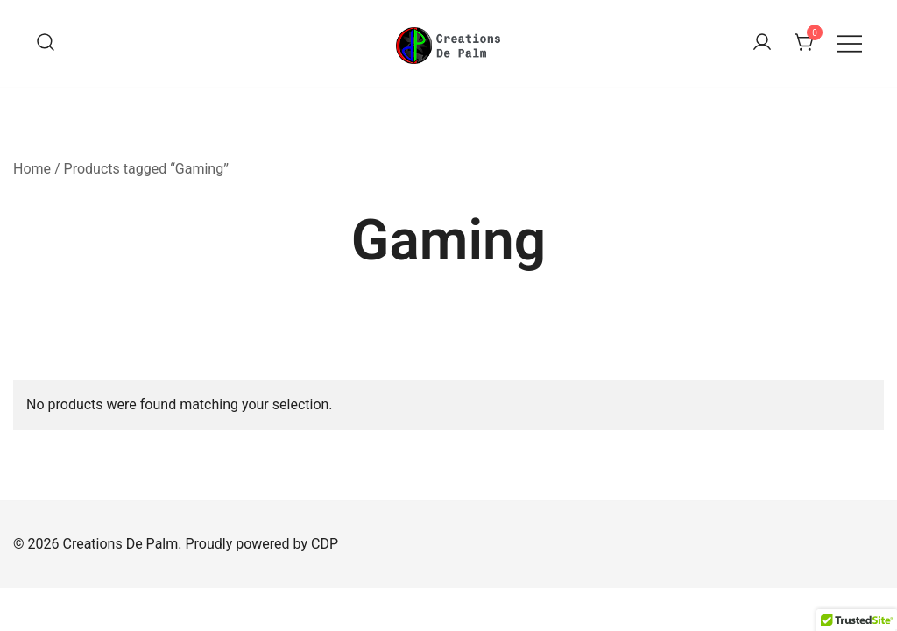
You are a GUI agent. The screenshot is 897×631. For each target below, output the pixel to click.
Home (32, 168)
